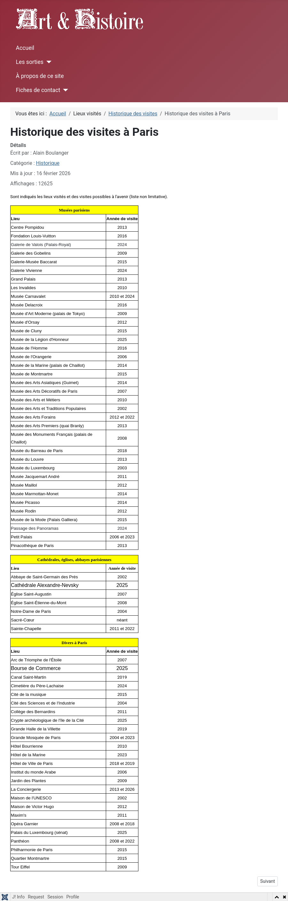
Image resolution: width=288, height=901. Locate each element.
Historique (47, 163)
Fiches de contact (38, 90)
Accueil (25, 48)
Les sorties (29, 62)
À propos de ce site (40, 76)
